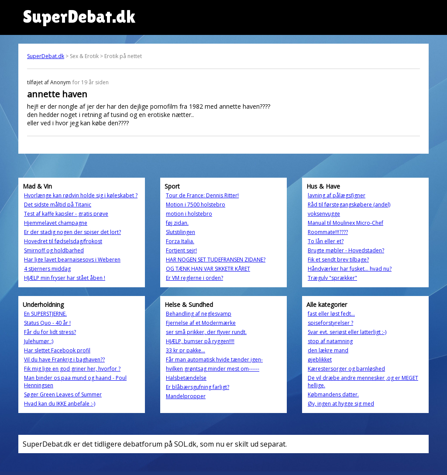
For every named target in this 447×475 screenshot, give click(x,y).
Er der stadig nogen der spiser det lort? (72, 232)
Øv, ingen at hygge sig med (341, 403)
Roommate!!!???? (328, 232)
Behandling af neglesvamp (198, 313)
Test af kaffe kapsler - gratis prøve (66, 213)
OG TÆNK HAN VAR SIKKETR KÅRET (208, 268)
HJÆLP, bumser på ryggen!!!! (200, 341)
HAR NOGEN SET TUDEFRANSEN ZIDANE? (215, 259)
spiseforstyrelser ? (330, 323)
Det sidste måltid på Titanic (57, 204)
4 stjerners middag (47, 268)
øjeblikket (320, 359)
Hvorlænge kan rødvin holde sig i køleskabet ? (81, 195)
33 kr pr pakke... (185, 350)
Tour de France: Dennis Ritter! (202, 195)
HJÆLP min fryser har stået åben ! (64, 278)
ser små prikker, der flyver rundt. (206, 332)
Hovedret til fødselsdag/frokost (63, 241)
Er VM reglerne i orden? (194, 278)
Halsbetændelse (186, 378)
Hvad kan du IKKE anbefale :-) (59, 403)
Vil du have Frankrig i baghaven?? (64, 359)
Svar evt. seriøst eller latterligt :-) (347, 332)
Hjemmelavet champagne (55, 223)
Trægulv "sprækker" (332, 278)
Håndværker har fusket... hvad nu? (350, 268)
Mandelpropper (186, 396)
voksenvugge (324, 213)
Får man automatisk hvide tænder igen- (214, 359)
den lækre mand (328, 350)
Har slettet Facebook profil (57, 350)
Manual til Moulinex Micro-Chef (345, 223)
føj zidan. (177, 223)
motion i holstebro (189, 213)
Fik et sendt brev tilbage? (338, 259)
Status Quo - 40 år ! (47, 323)
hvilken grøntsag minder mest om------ (212, 368)
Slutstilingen (180, 232)
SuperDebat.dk (45, 56)
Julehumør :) (38, 341)
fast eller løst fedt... (331, 313)
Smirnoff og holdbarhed (54, 250)
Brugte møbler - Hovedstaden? (346, 250)
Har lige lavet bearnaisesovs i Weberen (72, 259)
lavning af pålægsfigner (336, 195)
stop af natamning (330, 341)
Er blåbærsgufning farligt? (197, 387)
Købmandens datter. (333, 394)
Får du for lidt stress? (50, 332)
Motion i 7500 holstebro (195, 204)
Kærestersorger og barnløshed (346, 368)
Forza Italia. (180, 241)
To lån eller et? (326, 241)
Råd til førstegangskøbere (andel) (349, 204)
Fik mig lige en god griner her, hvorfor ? (72, 368)
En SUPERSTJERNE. (45, 313)
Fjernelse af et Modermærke (201, 323)
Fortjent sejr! (181, 250)
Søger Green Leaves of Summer (63, 394)
